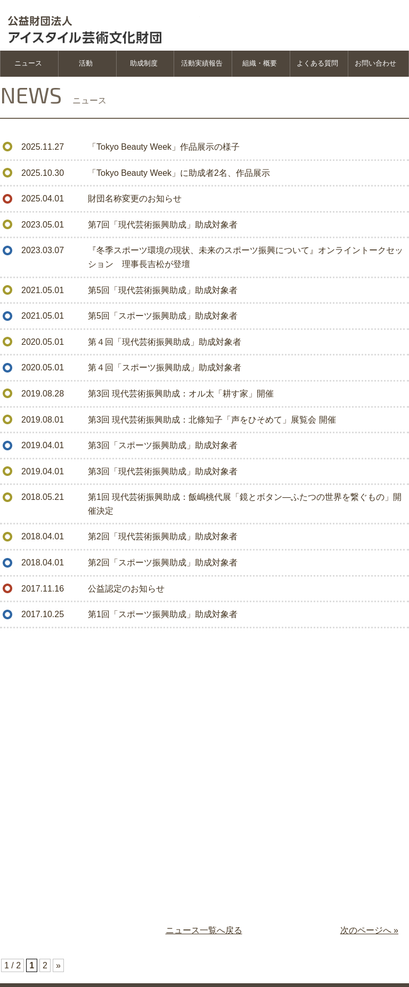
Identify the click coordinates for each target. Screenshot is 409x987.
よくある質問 (317, 63)
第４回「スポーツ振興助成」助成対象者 (164, 367)
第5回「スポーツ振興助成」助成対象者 (163, 315)
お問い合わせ (375, 63)
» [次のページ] (58, 965)
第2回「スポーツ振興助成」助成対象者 (163, 562)
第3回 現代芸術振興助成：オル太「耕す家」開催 (181, 393)
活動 (86, 63)
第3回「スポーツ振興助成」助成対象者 (163, 445)
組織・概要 (259, 63)
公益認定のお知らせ (126, 588)
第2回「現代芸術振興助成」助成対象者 (163, 536)
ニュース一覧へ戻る (204, 930)
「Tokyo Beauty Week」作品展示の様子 (164, 146)
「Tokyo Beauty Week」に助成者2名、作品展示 (179, 172)
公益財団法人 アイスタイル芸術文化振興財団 (104, 24)
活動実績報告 (202, 63)
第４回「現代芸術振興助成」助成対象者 (164, 341)
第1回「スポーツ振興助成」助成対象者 (163, 614)
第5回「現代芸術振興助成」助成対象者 (163, 290)
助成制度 (144, 63)
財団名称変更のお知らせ (135, 198)
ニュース (28, 63)
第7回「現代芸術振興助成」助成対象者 (163, 224)
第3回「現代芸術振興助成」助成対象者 (163, 471)
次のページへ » (369, 930)
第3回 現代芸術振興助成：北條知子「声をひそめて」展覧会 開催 (212, 419)
